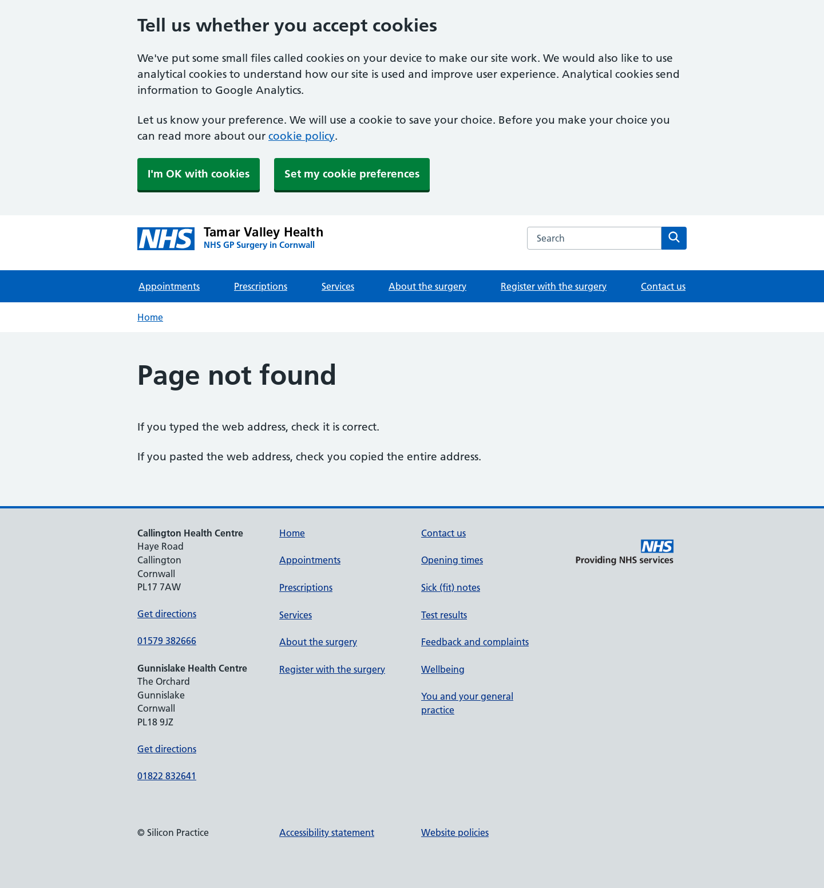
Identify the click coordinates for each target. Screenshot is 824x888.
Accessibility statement (326, 832)
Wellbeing (443, 669)
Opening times (452, 560)
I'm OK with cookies (198, 173)
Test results (444, 615)
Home (150, 317)
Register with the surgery (554, 286)
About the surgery (427, 286)
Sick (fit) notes (450, 587)
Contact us (663, 286)
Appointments (169, 286)
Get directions (166, 613)
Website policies (455, 832)
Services (338, 286)
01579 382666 (166, 640)
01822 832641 (166, 776)
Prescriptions (260, 286)
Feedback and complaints (475, 642)
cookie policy (301, 136)
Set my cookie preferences (351, 173)
